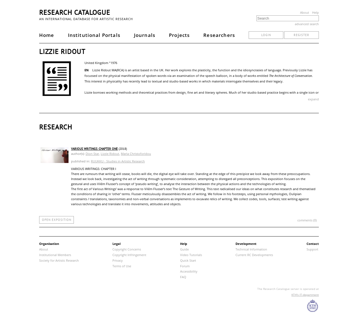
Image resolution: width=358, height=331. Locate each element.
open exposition (56, 220)
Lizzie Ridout (110, 154)
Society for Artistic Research (59, 260)
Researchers (219, 35)
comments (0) (307, 220)
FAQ (183, 277)
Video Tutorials (191, 255)
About (304, 12)
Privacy (117, 260)
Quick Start (188, 260)
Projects (179, 35)
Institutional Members (55, 255)
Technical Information (251, 249)
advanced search (307, 24)
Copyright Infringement (129, 255)
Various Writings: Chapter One (94, 149)
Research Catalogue (74, 12)
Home (46, 35)
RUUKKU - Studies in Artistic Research (118, 161)
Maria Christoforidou (136, 154)
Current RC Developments (254, 255)
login (266, 35)
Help (315, 12)
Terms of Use (121, 266)
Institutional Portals (94, 35)
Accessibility (188, 271)
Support (312, 249)
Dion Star (92, 154)
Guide (184, 249)
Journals (144, 35)
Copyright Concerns (126, 249)
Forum (185, 266)
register (301, 35)
